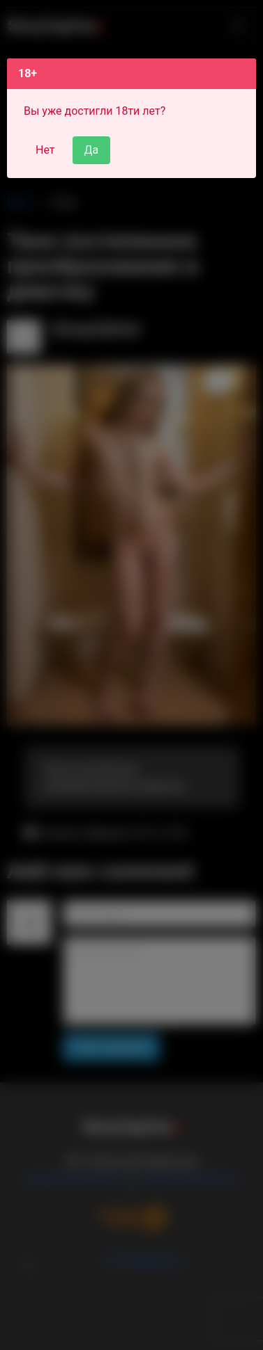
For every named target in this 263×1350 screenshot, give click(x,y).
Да (91, 149)
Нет (45, 149)
